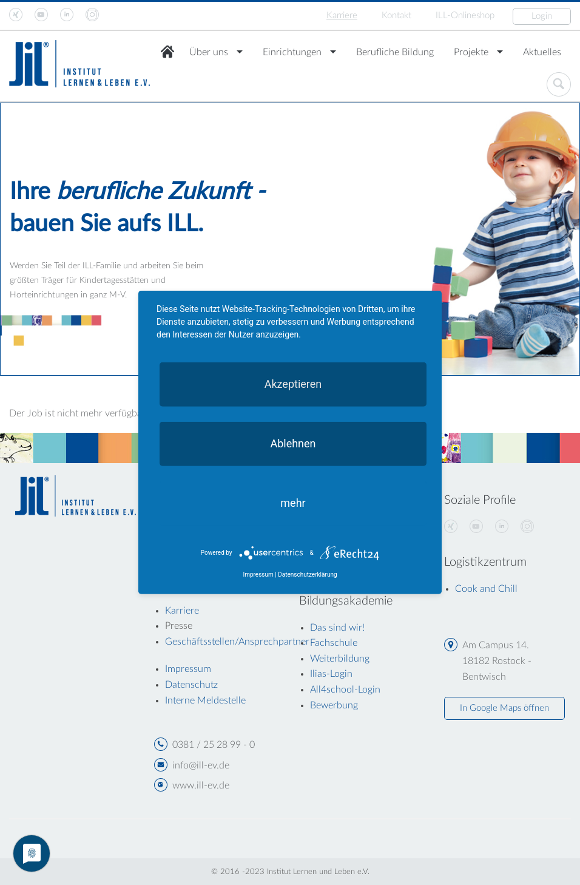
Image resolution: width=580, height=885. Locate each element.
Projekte (471, 52)
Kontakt (396, 15)
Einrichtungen (292, 52)
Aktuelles (542, 52)
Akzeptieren (293, 384)
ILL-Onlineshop (465, 15)
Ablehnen (292, 443)
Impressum (258, 574)
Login (541, 16)
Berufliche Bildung (395, 52)
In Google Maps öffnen (504, 708)
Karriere (341, 15)
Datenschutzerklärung (307, 574)
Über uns (208, 52)
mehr (292, 503)
